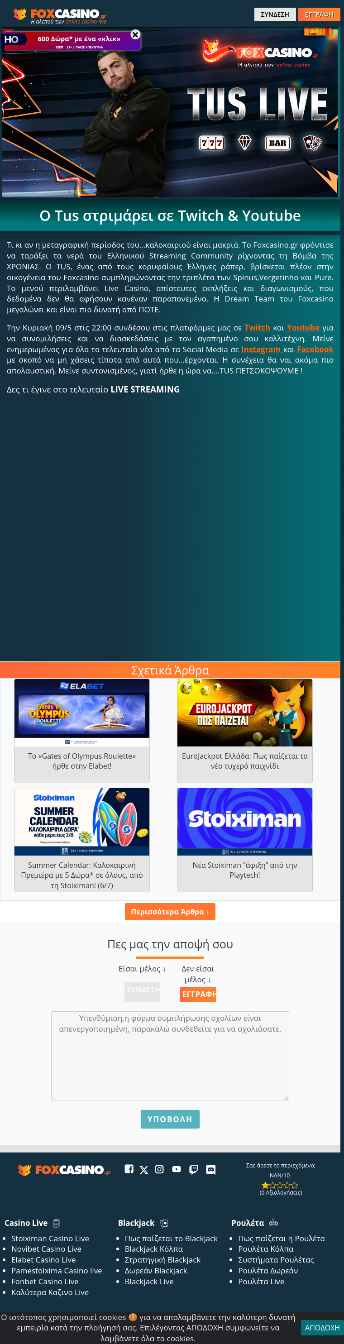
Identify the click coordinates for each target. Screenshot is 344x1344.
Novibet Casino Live (46, 1249)
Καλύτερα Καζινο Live (50, 1292)
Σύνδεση (143, 989)
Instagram (261, 349)
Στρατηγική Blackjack (163, 1259)
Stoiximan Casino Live (50, 1238)
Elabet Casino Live (43, 1259)
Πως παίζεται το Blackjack (171, 1238)
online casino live (85, 21)
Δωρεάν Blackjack (156, 1270)
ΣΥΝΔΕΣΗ (275, 14)
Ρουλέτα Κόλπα (265, 1249)
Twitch (257, 327)
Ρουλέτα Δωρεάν (268, 1270)
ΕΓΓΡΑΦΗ (319, 14)
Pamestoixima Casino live (56, 1270)
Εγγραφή (199, 994)
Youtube (303, 327)
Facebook (315, 349)
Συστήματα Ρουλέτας (276, 1259)
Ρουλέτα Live (261, 1281)
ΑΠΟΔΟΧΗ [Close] (322, 1328)
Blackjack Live (149, 1281)
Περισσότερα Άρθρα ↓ (170, 912)
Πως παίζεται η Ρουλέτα (281, 1238)
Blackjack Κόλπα (154, 1249)
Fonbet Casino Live (45, 1281)
